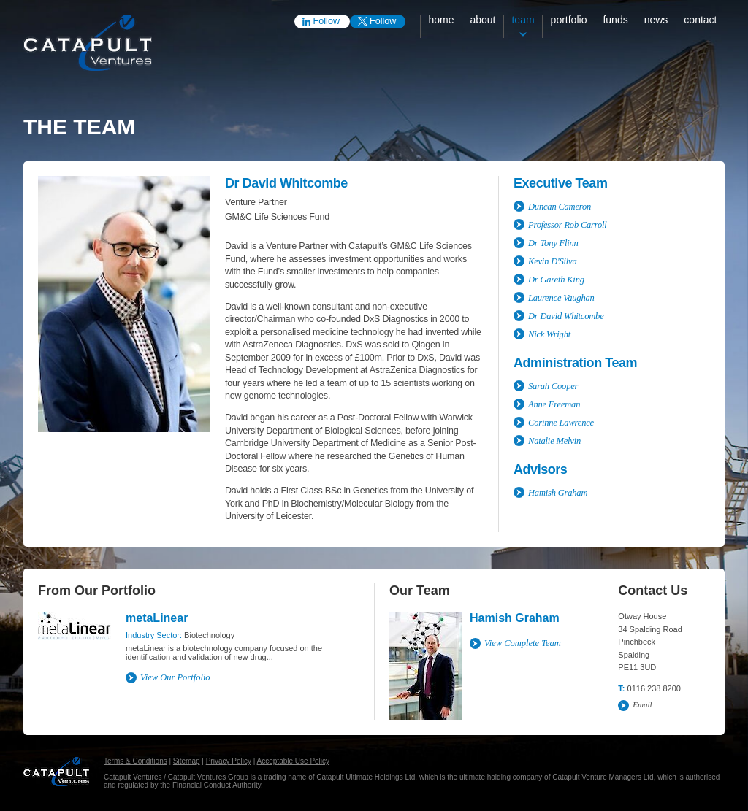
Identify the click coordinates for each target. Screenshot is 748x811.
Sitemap (186, 761)
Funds (615, 20)
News (656, 20)
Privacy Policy (228, 761)
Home (441, 20)
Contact (700, 20)
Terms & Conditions (135, 761)
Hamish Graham (515, 618)
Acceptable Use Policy (293, 761)
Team (522, 20)
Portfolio (569, 20)
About (482, 20)
